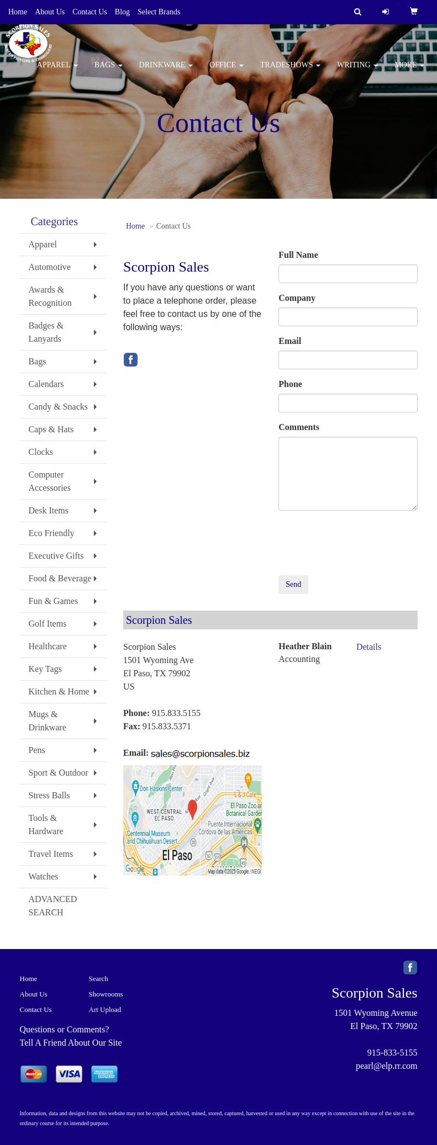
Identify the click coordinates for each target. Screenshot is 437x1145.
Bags (108, 71)
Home (17, 12)
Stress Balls (49, 795)
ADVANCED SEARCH (53, 905)
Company (296, 298)
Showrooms (106, 994)
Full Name (298, 254)
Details (368, 646)
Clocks (41, 452)
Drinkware (166, 71)
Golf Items (48, 623)
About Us (50, 12)
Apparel (57, 71)
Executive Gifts (56, 555)
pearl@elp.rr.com (387, 1065)
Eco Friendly (52, 533)
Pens (37, 750)
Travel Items (51, 853)
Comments (298, 427)
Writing (357, 71)
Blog (122, 12)
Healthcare (48, 646)
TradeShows (290, 71)
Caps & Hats (51, 429)
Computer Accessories (50, 481)
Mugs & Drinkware (47, 720)
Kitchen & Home (59, 691)
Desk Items (49, 510)
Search (98, 978)
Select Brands (159, 12)
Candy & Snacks (58, 406)
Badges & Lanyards (46, 332)
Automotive (50, 267)
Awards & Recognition (50, 296)
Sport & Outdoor (58, 772)
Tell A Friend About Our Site (71, 1042)
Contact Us (89, 12)
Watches (44, 876)
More (409, 71)
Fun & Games (53, 601)
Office (226, 71)
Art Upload (105, 1009)
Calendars (46, 384)
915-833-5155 (392, 1052)
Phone (290, 384)
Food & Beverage (60, 578)
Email (289, 341)
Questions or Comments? (64, 1029)
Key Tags (45, 669)
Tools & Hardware (46, 824)
